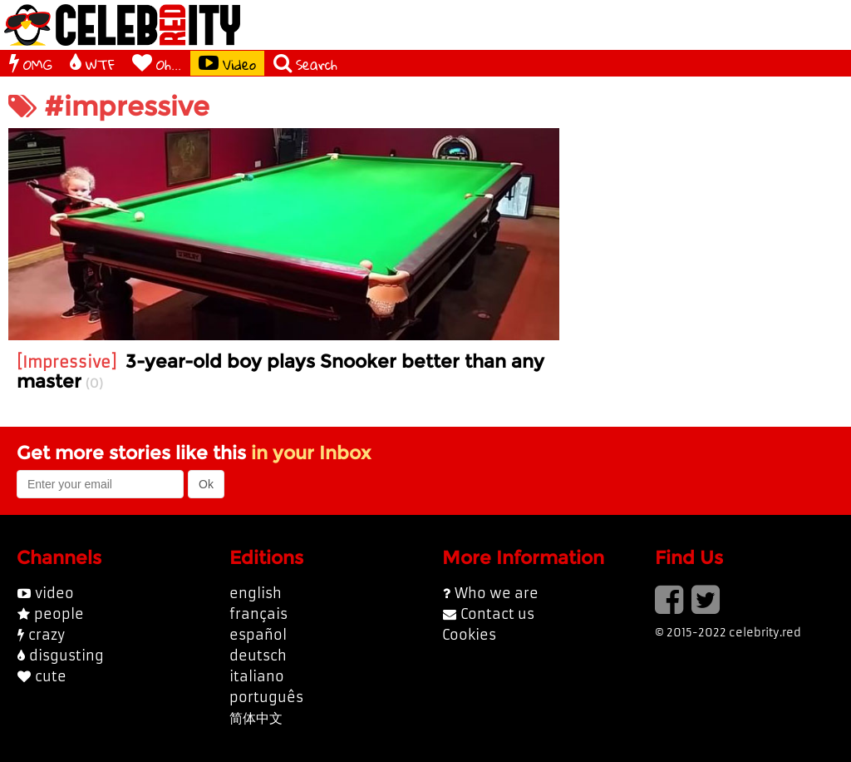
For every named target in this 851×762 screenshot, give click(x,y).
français (258, 614)
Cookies (469, 634)
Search (305, 63)
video (54, 593)
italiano (256, 676)
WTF (92, 63)
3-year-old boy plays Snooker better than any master (280, 371)
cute (50, 676)
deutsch (258, 655)
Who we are (497, 593)
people (59, 614)
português (266, 697)
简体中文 (256, 718)
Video (227, 63)
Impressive (66, 362)
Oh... (156, 63)
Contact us (497, 614)
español (258, 634)
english (255, 593)
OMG (30, 63)
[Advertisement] (709, 232)
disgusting (66, 655)
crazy (46, 634)
